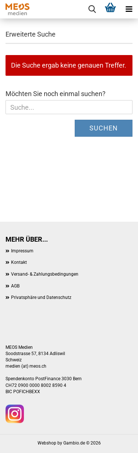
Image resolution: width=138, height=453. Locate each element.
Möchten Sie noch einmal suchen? (56, 94)
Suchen (103, 128)
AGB (15, 286)
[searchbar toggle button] (92, 9)
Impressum (22, 250)
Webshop (47, 443)
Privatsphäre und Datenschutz (41, 297)
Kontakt (19, 262)
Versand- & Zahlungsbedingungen (44, 274)
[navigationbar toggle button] (129, 9)
